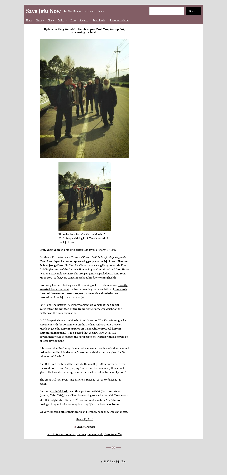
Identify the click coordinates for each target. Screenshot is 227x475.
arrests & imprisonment (61, 434)
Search (193, 11)
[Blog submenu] (53, 20)
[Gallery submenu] (66, 20)
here (115, 404)
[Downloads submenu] (106, 20)
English (81, 426)
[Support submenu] (89, 20)
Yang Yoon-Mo (55, 249)
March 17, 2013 (84, 419)
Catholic (81, 434)
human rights (95, 434)
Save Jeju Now (43, 11)
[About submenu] (43, 20)
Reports (90, 426)
